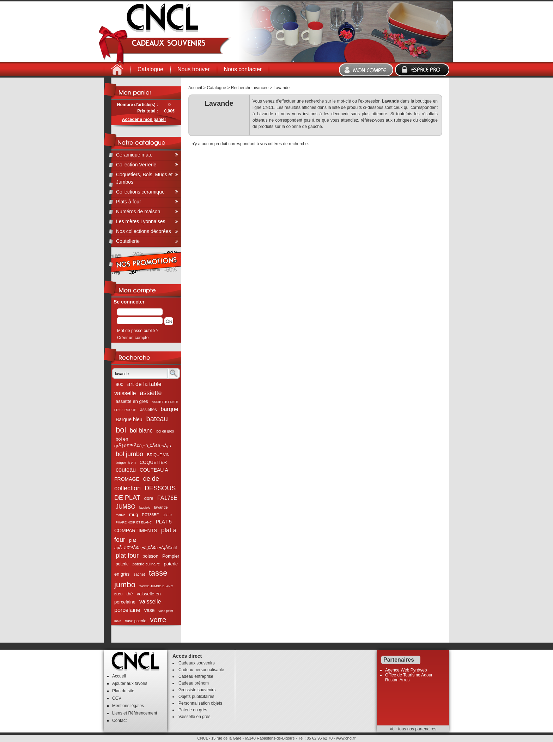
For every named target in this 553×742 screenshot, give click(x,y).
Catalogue (150, 69)
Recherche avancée (250, 87)
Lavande (281, 87)
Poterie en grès (192, 709)
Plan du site (123, 690)
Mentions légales (128, 705)
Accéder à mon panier (144, 119)
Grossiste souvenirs (196, 689)
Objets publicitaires (196, 696)
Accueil (195, 87)
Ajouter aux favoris (129, 683)
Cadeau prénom (193, 683)
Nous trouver (193, 69)
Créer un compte (132, 337)
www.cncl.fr (346, 738)
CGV (116, 698)
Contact (119, 720)
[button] (168, 321)
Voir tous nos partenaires (413, 728)
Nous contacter (243, 69)
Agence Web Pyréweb (406, 670)
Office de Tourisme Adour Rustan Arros (408, 677)
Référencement (142, 713)
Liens (117, 713)
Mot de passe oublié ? (137, 330)
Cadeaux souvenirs (196, 663)
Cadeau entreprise (195, 676)
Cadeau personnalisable (201, 669)
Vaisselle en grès (194, 716)
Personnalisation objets (200, 703)
